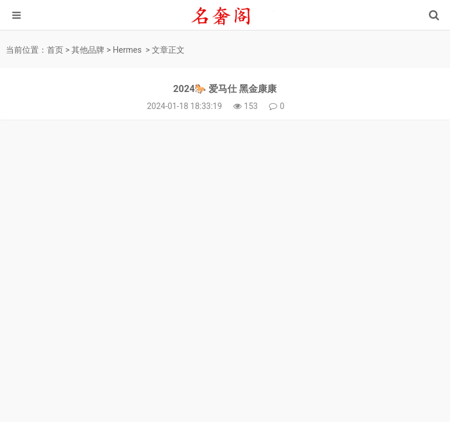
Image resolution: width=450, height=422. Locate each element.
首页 (55, 50)
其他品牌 (87, 50)
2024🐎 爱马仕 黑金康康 (225, 88)
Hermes (127, 50)
